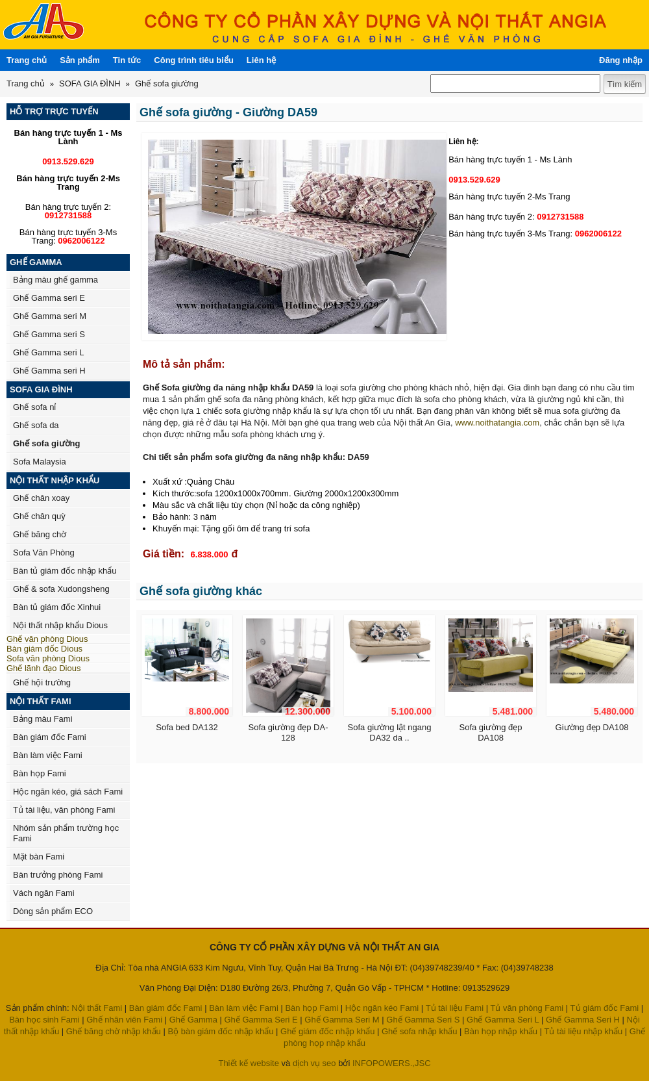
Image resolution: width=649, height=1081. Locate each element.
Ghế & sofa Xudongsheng (61, 589)
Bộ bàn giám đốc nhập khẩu (220, 1031)
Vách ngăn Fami (44, 893)
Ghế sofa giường (167, 83)
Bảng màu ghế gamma (55, 280)
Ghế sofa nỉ (34, 407)
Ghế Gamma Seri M (341, 1019)
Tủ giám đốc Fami (604, 1008)
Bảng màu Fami (43, 719)
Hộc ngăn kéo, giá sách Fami (68, 791)
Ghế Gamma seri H (49, 370)
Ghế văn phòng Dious (47, 639)
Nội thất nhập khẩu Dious (60, 625)
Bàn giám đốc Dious (44, 649)
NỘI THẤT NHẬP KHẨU (54, 480)
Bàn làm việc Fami (47, 755)
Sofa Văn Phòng (44, 552)
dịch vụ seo (314, 1063)
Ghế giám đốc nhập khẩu (327, 1031)
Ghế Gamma (193, 1019)
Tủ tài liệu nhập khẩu (583, 1031)
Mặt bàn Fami (38, 856)
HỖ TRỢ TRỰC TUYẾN (54, 111)
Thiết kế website (248, 1063)
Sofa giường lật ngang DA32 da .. (390, 732)
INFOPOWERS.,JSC (391, 1063)
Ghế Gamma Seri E (261, 1019)
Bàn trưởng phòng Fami (58, 875)
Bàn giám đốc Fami (49, 737)
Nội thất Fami (96, 1008)
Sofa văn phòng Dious (48, 658)
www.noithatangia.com (497, 422)
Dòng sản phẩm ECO (53, 911)
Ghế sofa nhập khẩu (419, 1031)
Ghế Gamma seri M (49, 316)
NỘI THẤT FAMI (40, 701)
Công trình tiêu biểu (194, 60)
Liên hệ (261, 60)
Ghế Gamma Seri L (503, 1019)
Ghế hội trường (42, 682)
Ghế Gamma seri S (49, 334)
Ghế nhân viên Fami (124, 1019)
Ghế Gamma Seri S (422, 1019)
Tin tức (127, 60)
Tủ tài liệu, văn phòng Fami (64, 810)
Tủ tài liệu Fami (455, 1008)
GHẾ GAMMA (36, 262)
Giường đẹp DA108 (592, 727)
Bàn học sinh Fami (44, 1019)
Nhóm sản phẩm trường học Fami (66, 833)
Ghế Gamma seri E (49, 298)
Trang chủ (26, 60)
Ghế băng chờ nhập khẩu (113, 1031)
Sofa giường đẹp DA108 (490, 732)
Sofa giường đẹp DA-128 (288, 732)
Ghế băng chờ (39, 534)
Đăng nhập (621, 60)
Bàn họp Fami (39, 773)
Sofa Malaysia (39, 461)
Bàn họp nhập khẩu (500, 1031)
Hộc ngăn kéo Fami (382, 1008)
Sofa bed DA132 (186, 727)
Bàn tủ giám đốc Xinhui (57, 607)
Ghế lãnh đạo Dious (43, 668)
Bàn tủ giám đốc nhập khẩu (64, 571)
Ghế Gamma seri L (48, 352)
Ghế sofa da (36, 425)
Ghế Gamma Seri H (583, 1019)
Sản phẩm (80, 60)
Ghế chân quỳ (39, 516)
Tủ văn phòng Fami (526, 1008)
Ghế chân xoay (41, 498)
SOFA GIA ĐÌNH (90, 83)
